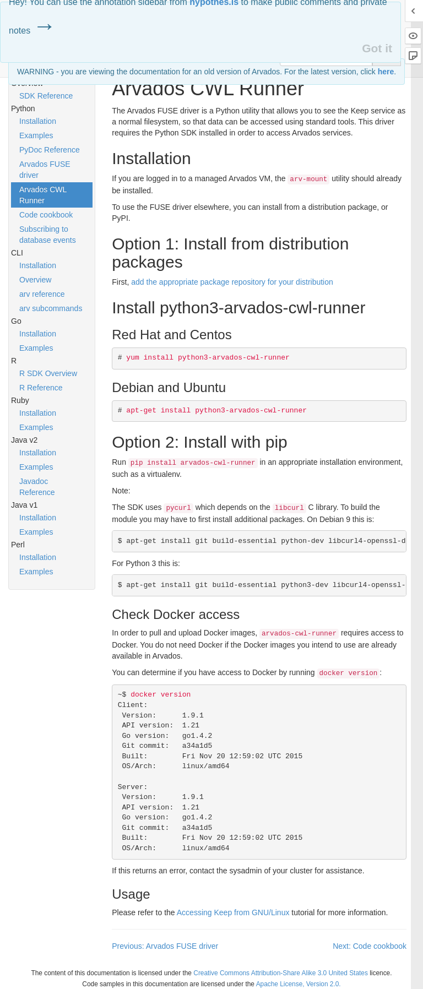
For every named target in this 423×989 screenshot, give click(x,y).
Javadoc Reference (37, 487)
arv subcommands (50, 308)
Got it (377, 48)
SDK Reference (46, 95)
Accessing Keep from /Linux (233, 912)
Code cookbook (46, 214)
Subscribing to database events (47, 234)
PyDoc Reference (49, 149)
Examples (36, 135)
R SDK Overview (48, 373)
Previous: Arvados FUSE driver (165, 946)
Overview (35, 279)
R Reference (41, 387)
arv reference (41, 294)
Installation (37, 121)
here (386, 71)
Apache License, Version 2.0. (298, 984)
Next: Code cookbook (369, 946)
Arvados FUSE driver (44, 170)
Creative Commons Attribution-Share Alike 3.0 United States (280, 973)
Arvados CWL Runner (43, 195)
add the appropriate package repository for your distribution (232, 282)
